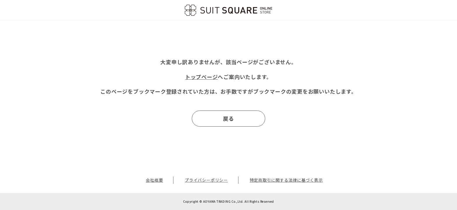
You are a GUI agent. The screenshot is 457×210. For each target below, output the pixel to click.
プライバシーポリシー (206, 180)
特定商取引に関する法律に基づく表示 (286, 180)
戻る (228, 118)
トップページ (201, 76)
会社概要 (154, 180)
